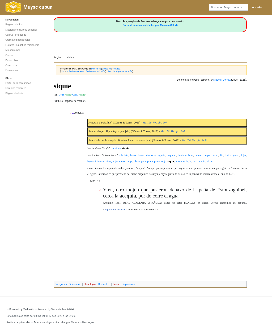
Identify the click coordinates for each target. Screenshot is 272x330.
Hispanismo (128, 284)
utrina (210, 161)
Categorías (61, 284)
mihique (116, 148)
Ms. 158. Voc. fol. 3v (193, 140)
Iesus (133, 155)
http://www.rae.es (113, 209)
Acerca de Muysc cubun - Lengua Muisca (56, 322)
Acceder (257, 7)
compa (206, 155)
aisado (149, 155)
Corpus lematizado (15, 34)
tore (195, 161)
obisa (137, 161)
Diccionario (75, 284)
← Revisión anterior (75, 71)
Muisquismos (12, 50)
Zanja (116, 284)
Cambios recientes (15, 88)
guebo (236, 155)
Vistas (70, 57)
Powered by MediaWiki (22, 309)
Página (57, 57)
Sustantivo (104, 284)
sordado (180, 161)
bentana (182, 155)
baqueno (171, 155)
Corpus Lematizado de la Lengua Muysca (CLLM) (150, 25)
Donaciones (12, 70)
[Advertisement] (22, 152)
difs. (63, 71)
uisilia (201, 161)
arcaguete (159, 155)
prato (157, 161)
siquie (125, 148)
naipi (130, 161)
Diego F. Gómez (222, 79)
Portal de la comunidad (18, 83)
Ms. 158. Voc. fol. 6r (154, 122)
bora (190, 155)
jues (117, 161)
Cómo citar (11, 65)
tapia (188, 161)
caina (198, 155)
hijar (243, 155)
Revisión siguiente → (117, 71)
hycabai (91, 161)
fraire (228, 155)
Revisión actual (93, 71)
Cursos (9, 55)
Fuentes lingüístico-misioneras (22, 45)
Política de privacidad (19, 322)
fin (221, 155)
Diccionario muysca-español (21, 29)
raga (163, 161)
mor (123, 161)
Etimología (90, 284)
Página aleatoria (14, 93)
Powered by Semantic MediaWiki (56, 309)
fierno (215, 155)
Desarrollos (11, 60)
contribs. (116, 69)
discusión (106, 69)
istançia (109, 161)
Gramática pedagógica (18, 39)
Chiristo (124, 155)
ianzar (100, 161)
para (143, 161)
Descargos (88, 322)
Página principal (14, 24)
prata (150, 161)
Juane (141, 155)
